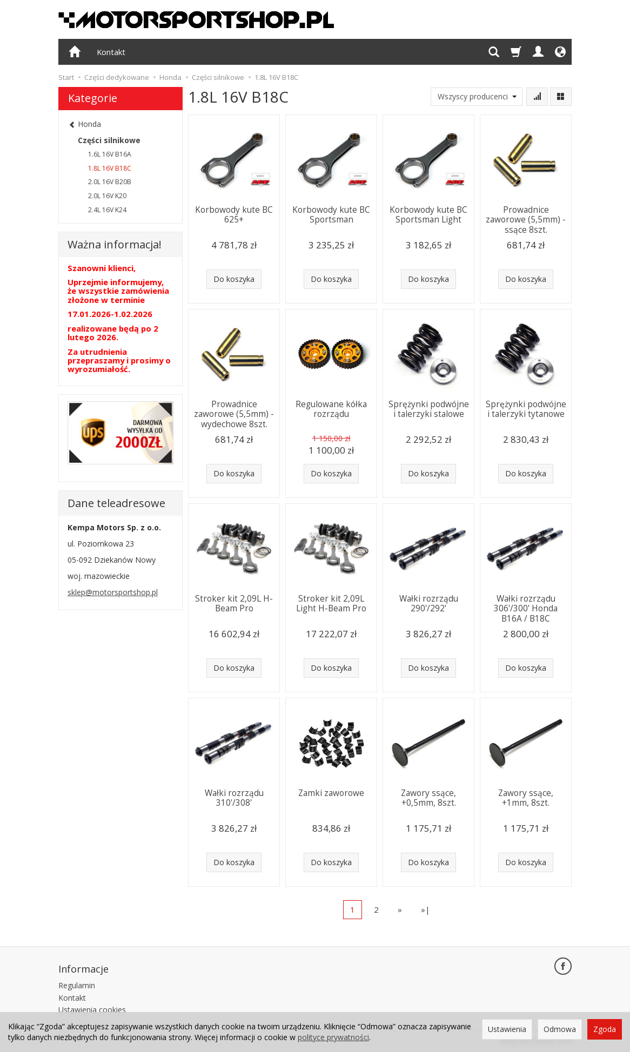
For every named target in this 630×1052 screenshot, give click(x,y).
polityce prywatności (333, 1037)
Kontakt (111, 51)
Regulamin (76, 985)
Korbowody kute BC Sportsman (331, 214)
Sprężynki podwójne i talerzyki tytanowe (526, 409)
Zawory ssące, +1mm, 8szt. (525, 797)
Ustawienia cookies (92, 1009)
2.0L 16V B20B (109, 181)
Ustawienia (507, 1029)
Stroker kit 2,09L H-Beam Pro (234, 603)
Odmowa (560, 1029)
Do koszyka (233, 279)
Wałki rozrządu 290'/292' (428, 603)
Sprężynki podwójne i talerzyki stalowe (428, 409)
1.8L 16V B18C (109, 168)
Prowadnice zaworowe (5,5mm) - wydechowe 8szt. (234, 414)
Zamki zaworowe (331, 793)
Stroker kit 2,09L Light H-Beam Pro (331, 603)
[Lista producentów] (476, 96)
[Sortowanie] (537, 96)
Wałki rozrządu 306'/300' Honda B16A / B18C (526, 608)
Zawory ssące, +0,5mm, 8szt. (428, 797)
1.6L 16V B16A (109, 154)
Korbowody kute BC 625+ (234, 214)
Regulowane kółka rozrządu (331, 409)
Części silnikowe (109, 140)
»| (425, 909)
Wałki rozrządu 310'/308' (234, 797)
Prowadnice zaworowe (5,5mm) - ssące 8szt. (526, 219)
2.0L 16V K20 (107, 195)
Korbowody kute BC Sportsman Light (428, 214)
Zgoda (604, 1029)
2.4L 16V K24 (107, 209)
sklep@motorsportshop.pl (113, 592)
